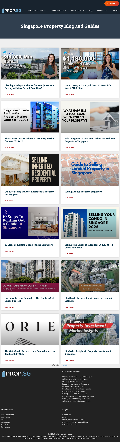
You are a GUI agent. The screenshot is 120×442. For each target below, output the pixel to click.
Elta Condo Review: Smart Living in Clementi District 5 (88, 299)
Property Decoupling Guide (73, 381)
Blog (90, 10)
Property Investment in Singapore (75, 384)
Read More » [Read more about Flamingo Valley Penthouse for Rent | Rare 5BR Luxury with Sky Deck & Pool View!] (9, 94)
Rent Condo (5, 422)
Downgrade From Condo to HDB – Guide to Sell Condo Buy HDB (29, 299)
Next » (65, 365)
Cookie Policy (79, 420)
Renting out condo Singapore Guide (76, 399)
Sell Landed (5, 427)
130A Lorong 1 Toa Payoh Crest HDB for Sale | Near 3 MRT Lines (88, 87)
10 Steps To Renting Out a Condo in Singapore (29, 244)
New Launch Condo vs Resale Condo (76, 389)
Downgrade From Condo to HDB (74, 394)
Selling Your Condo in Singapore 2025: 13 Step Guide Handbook (89, 246)
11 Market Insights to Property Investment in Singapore (88, 353)
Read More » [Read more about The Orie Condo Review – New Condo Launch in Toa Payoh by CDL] (9, 360)
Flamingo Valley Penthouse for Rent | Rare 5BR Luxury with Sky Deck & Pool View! (29, 87)
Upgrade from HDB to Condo (73, 391)
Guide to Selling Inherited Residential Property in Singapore (29, 193)
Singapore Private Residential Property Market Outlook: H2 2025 (29, 140)
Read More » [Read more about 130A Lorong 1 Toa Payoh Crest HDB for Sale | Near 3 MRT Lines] (69, 94)
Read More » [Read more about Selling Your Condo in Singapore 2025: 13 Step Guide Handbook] (69, 254)
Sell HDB (4, 424)
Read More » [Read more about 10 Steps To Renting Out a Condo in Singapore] (9, 251)
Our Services (78, 10)
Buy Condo (5, 417)
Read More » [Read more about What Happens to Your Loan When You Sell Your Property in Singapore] (69, 147)
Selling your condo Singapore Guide (76, 401)
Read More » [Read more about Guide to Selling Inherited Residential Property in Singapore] (9, 201)
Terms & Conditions (80, 422)
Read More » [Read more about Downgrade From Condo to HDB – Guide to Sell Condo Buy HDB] (9, 307)
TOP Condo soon (7, 415)
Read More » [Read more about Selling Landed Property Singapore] (69, 198)
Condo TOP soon (60, 10)
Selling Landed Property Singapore (83, 191)
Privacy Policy (67, 420)
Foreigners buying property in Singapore (78, 396)
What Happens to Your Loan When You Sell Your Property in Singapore (90, 140)
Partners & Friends (69, 424)
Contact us (66, 415)
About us (103, 10)
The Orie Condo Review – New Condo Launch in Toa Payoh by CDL (30, 353)
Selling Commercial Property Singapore (77, 376)
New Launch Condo (38, 10)
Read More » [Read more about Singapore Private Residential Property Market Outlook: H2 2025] (9, 147)
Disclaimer (66, 422)
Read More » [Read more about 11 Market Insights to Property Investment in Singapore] (69, 360)
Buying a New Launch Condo (73, 386)
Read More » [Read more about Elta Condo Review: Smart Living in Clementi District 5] (69, 307)
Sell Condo (5, 420)
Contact (115, 10)
